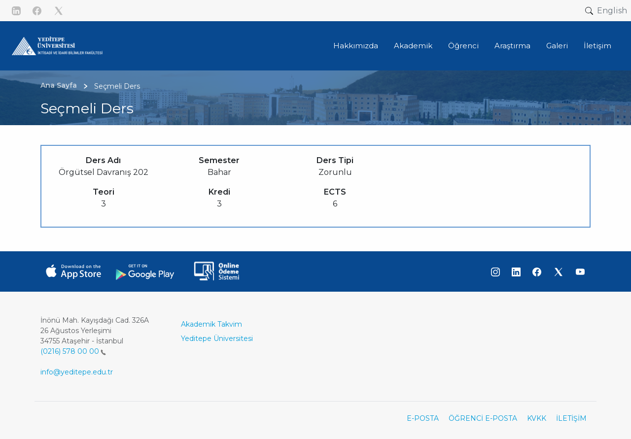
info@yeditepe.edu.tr (76, 372)
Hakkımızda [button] (355, 45)
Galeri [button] (557, 45)
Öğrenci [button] (463, 45)
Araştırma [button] (512, 45)
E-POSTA (423, 418)
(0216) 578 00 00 (73, 351)
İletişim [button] (597, 45)
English (612, 10)
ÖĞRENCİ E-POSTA (483, 418)
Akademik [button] (413, 45)
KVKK (536, 418)
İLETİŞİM (571, 418)
